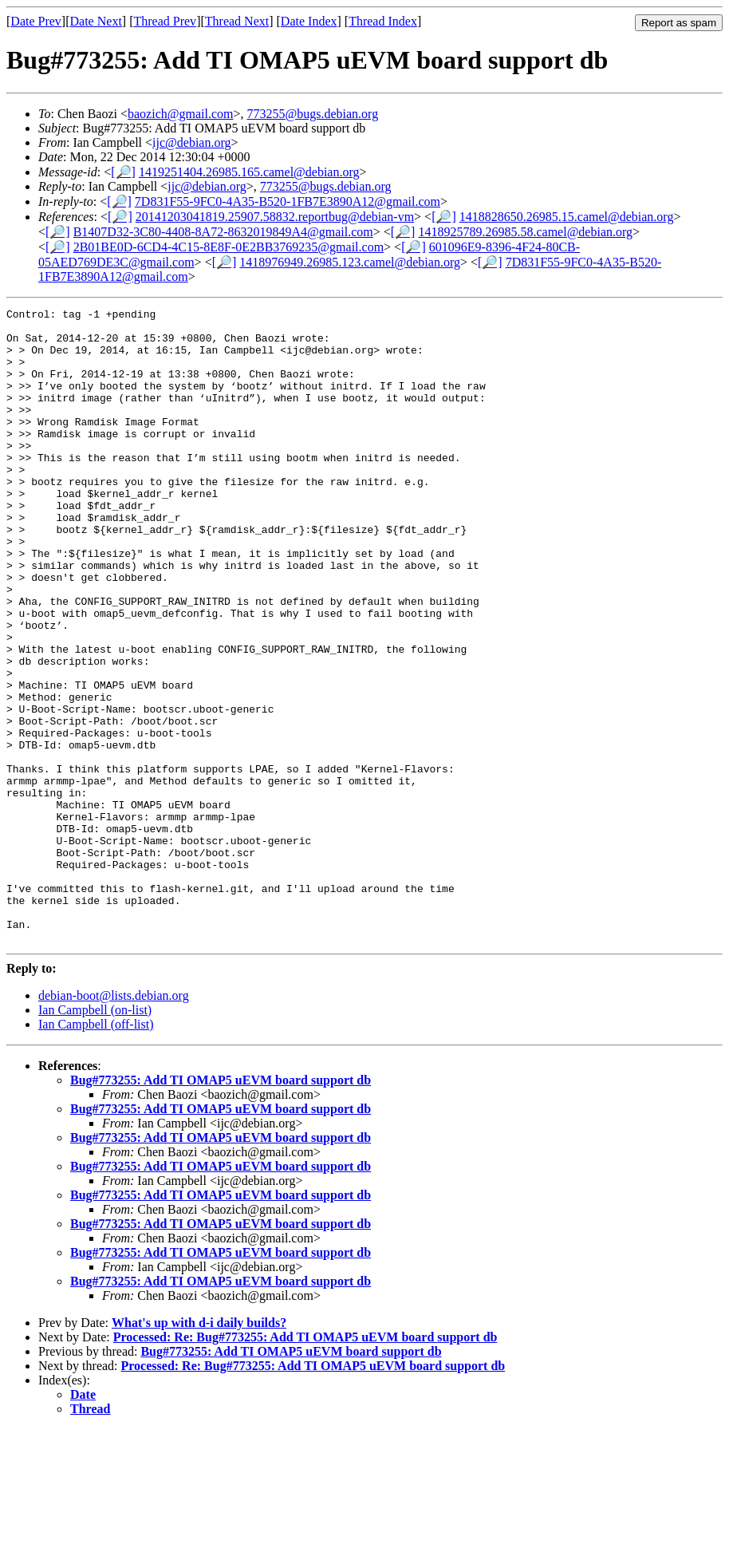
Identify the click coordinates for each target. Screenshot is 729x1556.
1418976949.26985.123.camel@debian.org (349, 262)
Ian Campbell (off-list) (96, 1151)
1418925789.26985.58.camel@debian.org (525, 232)
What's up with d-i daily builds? (199, 1449)
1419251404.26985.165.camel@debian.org (249, 172)
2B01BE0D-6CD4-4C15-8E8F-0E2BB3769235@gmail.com (228, 247)
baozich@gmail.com (180, 113)
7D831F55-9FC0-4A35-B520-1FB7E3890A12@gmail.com (287, 201)
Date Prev (35, 21)
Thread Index (383, 21)
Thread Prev (164, 21)
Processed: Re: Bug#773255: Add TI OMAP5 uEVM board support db (305, 1464)
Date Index (309, 21)
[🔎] (123, 172)
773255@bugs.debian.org (313, 113)
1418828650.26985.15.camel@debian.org (566, 216)
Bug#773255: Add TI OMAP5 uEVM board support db (220, 1207)
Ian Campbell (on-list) (95, 1136)
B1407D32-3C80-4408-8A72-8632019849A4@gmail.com (223, 232)
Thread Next (237, 21)
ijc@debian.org (191, 142)
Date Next (96, 21)
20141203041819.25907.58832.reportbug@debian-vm (275, 216)
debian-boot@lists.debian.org (113, 1122)
